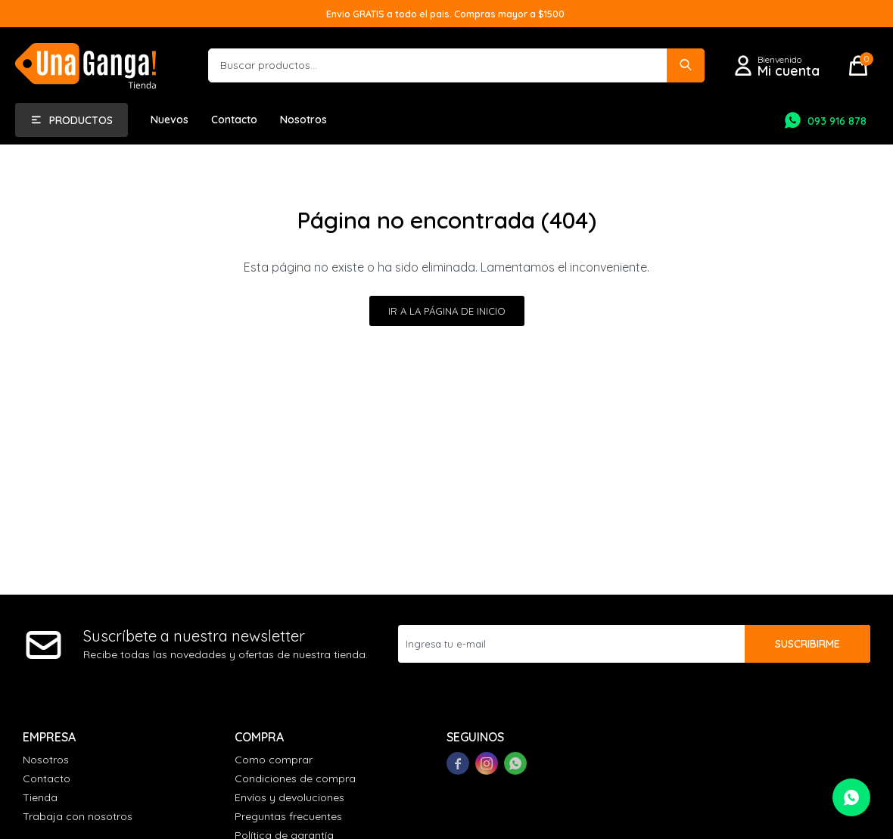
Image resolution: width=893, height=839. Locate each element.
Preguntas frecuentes (288, 816)
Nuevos (169, 119)
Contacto (234, 119)
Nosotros (303, 119)
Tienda (40, 797)
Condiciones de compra (295, 778)
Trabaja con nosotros (77, 816)
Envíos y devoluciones (289, 797)
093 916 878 (837, 121)
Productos (81, 120)
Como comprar (274, 759)
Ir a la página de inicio (447, 311)
